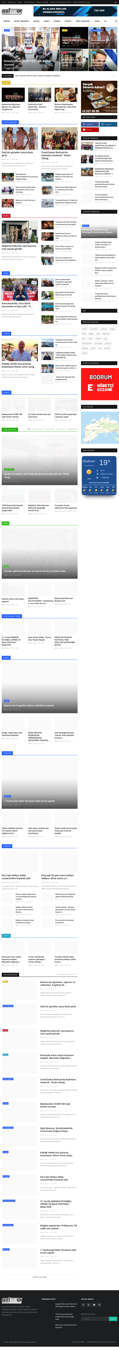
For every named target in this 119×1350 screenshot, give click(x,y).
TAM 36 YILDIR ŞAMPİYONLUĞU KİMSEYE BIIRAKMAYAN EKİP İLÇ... (105, 145)
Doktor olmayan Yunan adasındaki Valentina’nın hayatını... (104, 283)
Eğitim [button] (7, 21)
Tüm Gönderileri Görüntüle (67, 973)
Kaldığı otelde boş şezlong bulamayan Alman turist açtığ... (19, 364)
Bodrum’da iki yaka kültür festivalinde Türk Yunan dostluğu (25, 189)
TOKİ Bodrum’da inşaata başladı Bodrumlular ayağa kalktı (12, 506)
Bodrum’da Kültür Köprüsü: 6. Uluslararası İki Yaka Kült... (66, 189)
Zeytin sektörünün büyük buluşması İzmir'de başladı (66, 829)
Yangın (112, 329)
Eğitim (6, 83)
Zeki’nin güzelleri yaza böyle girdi (17, 154)
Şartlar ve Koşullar (78, 1348)
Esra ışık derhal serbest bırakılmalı (64, 920)
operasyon (98, 343)
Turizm (6, 333)
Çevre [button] (47, 21)
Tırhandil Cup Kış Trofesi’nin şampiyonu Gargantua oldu (66, 201)
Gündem (7, 845)
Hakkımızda (11, 2)
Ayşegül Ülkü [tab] (72, 428)
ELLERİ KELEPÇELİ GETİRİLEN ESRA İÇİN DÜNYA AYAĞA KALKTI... (104, 158)
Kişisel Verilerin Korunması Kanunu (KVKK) (101, 1348)
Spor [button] (97, 21)
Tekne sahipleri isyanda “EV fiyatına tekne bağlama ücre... (12, 829)
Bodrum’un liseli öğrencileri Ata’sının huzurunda (37, 107)
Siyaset (6, 392)
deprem (108, 343)
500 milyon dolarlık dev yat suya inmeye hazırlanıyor (38, 829)
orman (90, 339)
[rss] (99, 1310)
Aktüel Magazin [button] (22, 21)
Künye (4, 2)
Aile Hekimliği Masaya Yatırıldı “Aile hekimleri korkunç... (64, 734)
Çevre (5, 273)
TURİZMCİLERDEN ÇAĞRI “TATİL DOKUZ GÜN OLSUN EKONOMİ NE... (65, 355)
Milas (84, 334)
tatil (83, 339)
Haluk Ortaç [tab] (60, 428)
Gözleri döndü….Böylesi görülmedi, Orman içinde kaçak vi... (65, 908)
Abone (113, 1325)
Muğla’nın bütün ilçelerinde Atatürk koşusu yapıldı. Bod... (105, 270)
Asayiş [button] (36, 21)
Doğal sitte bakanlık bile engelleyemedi (65, 378)
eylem (93, 348)
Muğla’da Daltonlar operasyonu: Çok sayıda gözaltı (19, 247)
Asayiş (6, 216)
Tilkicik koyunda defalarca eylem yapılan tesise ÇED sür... (105, 257)
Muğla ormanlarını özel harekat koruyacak (25, 920)
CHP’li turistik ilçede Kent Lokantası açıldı (66, 414)
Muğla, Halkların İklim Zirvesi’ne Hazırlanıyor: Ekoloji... (25, 908)
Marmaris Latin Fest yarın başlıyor (25, 201)
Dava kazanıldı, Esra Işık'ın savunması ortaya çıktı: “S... (17, 304)
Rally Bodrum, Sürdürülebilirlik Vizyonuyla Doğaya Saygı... (27, 176)
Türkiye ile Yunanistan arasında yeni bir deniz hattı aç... (66, 342)
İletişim (19, 2)
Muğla (91, 334)
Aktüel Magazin (10, 122)
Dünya (6, 934)
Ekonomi (7, 752)
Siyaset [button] (68, 21)
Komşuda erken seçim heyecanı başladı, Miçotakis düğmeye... (11, 958)
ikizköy (84, 353)
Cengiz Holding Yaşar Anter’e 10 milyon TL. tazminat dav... (103, 244)
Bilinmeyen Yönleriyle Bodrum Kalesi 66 (66, 1332)
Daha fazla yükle (40, 1283)
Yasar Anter (58, 510)
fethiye (98, 339)
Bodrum (107, 348)
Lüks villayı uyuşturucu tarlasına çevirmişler (64, 247)
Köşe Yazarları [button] (83, 21)
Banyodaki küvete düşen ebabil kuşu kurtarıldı (65, 293)
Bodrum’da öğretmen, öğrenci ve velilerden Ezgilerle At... (11, 107)
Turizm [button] (57, 21)
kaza (98, 334)
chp (100, 348)
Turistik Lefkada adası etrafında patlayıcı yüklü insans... (65, 958)
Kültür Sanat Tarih (11, 615)
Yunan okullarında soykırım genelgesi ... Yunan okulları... (37, 958)
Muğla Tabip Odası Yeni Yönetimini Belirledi (12, 732)
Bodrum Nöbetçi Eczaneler (81, 2)
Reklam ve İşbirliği (42, 2)
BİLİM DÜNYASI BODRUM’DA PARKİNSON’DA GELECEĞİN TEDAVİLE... (39, 735)
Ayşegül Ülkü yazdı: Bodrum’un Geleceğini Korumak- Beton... (66, 1311)
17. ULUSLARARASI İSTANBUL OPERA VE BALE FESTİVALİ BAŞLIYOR (11, 640)
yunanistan (94, 329)
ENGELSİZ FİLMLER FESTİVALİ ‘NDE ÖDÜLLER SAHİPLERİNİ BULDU (65, 640)
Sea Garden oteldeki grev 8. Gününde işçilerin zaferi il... (66, 367)
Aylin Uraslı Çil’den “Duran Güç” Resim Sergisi (39, 637)
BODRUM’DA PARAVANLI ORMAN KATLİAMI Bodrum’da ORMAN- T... (104, 171)
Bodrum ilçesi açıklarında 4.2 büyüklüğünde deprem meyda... (26, 895)
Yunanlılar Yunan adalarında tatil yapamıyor (66, 505)
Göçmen (104, 329)
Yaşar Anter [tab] (49, 428)
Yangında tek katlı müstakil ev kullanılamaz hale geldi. (65, 223)
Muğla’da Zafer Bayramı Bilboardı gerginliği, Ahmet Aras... (38, 506)
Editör (6, 68)
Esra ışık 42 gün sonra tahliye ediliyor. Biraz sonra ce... (57, 875)
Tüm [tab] (28, 428)
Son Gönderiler (10, 973)
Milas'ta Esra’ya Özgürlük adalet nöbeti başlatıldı (65, 894)
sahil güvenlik (86, 343)
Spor (5, 522)
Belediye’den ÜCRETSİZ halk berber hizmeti (12, 414)
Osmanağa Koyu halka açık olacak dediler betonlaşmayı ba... (66, 319)
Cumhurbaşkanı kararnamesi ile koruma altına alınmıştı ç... (104, 197)
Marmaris (106, 334)
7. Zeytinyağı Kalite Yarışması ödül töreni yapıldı (58, 1258)
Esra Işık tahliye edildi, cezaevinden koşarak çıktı (16, 875)
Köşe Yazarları (9, 429)
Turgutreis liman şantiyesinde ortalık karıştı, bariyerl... (105, 296)
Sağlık (6, 656)
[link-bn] (75, 11)
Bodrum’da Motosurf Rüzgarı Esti (64, 598)
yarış (105, 339)
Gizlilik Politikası (29, 2)
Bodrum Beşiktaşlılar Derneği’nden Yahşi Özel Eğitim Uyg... (65, 107)
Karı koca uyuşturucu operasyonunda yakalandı (65, 259)
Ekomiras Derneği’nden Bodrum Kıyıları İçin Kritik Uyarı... (65, 306)
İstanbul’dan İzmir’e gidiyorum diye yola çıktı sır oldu (66, 235)
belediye (85, 348)
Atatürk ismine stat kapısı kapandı (13, 598)
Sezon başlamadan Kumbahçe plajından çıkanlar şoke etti (63, 281)
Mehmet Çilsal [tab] (38, 428)
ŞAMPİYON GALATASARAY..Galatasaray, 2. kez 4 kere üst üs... (39, 599)
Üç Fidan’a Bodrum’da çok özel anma (39, 414)
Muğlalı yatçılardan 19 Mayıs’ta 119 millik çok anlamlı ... (64, 176)
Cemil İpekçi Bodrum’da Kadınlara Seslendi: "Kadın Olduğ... (55, 155)
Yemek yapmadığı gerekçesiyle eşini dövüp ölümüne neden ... (105, 184)
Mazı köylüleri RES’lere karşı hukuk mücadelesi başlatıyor (37, 76)
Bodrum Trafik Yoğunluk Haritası (60, 2)
